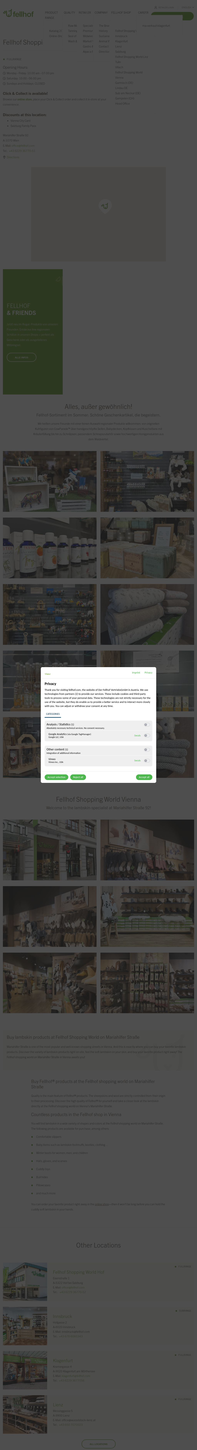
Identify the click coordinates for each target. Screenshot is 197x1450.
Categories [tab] (53, 714)
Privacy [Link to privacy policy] (148, 672)
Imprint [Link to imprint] (136, 672)
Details (137, 735)
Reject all (78, 777)
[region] (99, 726)
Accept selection (56, 777)
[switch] (147, 724)
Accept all (144, 777)
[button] (145, 724)
